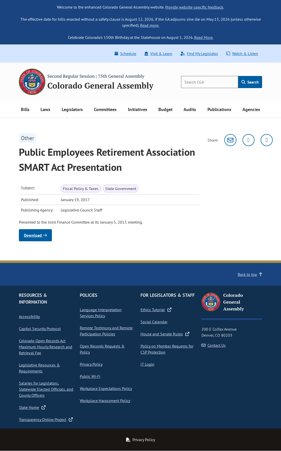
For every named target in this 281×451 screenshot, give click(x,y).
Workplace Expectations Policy (106, 388)
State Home (32, 407)
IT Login (147, 364)
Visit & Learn (158, 53)
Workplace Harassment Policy (105, 400)
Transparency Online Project (46, 419)
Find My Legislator (199, 53)
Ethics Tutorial (155, 309)
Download (35, 235)
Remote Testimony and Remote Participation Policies (106, 330)
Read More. (203, 37)
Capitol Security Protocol (40, 328)
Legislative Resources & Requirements (39, 368)
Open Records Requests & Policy (102, 349)
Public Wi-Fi (90, 376)
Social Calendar (153, 321)
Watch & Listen (242, 53)
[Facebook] (267, 140)
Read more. (149, 25)
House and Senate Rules (164, 333)
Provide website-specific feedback (194, 7)
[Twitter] (248, 140)
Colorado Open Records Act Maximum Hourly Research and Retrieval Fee (45, 346)
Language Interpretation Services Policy (101, 312)
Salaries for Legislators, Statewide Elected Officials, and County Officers (46, 389)
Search (250, 82)
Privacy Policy (91, 364)
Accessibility (29, 316)
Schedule (125, 53)
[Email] (230, 140)
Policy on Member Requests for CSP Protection (166, 349)
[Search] (209, 82)
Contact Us (213, 345)
